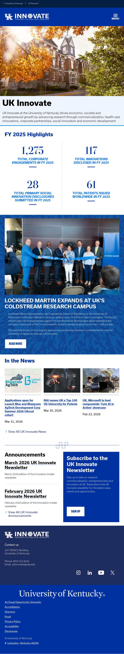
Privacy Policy (13, 621)
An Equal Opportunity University (23, 602)
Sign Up (75, 511)
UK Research (33, 3)
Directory (10, 611)
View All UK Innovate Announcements (23, 513)
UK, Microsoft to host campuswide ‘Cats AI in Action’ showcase (98, 404)
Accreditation (12, 607)
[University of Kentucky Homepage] (62, 594)
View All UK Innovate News (27, 431)
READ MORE (15, 344)
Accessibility (12, 626)
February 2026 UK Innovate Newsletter (26, 494)
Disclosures (11, 631)
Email (8, 616)
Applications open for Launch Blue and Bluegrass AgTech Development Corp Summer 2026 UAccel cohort (23, 408)
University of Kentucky (14, 3)
